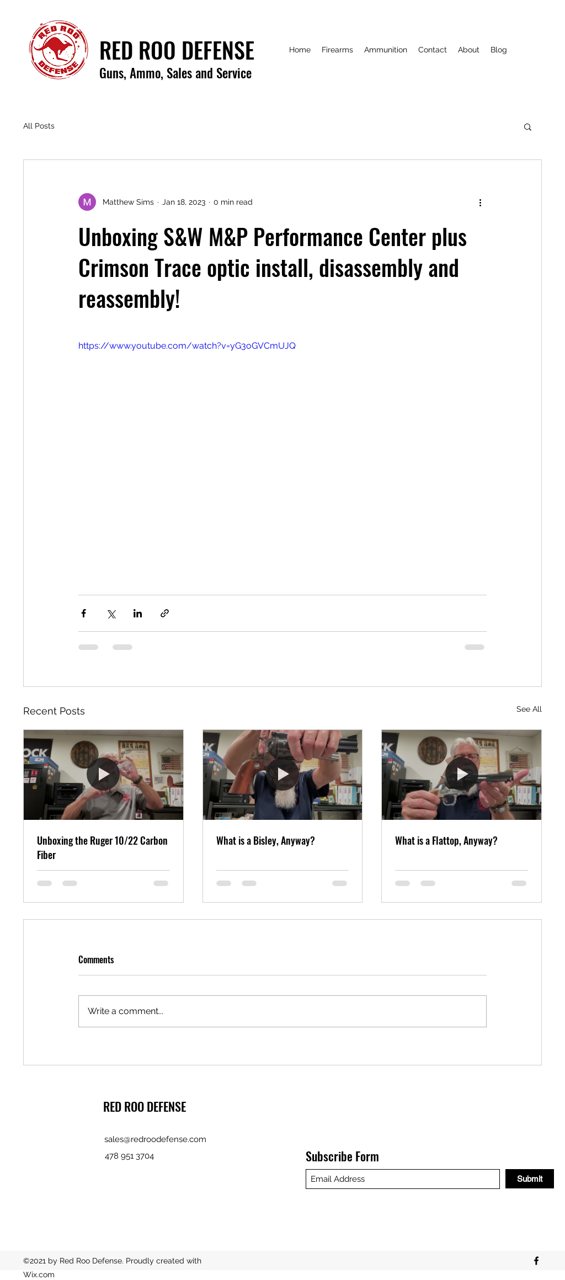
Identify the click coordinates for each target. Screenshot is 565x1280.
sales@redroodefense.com (155, 1139)
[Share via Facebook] (83, 613)
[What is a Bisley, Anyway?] (283, 774)
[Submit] (529, 1178)
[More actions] (480, 202)
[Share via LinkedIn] (137, 613)
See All (529, 709)
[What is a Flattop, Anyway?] (461, 774)
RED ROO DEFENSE (144, 1106)
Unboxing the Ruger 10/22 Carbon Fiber (102, 847)
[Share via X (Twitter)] (110, 613)
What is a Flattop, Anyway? (446, 840)
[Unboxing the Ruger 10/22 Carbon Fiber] (103, 774)
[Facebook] (536, 1260)
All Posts (39, 125)
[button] (528, 126)
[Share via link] (164, 613)
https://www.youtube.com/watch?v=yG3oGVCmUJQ (187, 345)
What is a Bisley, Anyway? (265, 840)
